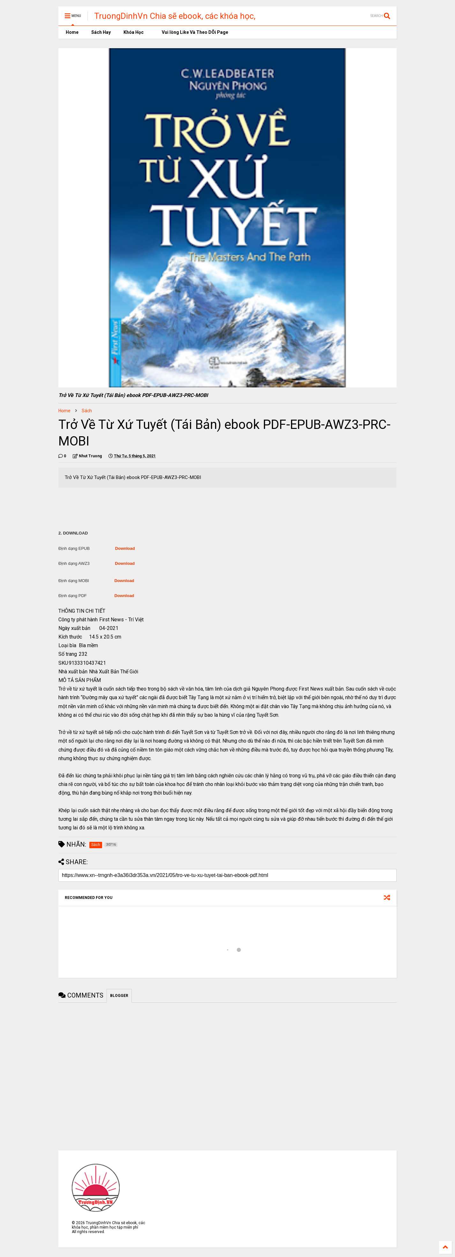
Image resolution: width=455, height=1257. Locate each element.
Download (125, 548)
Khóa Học (133, 32)
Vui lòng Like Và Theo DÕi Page (192, 32)
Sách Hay (101, 32)
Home (71, 32)
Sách (87, 410)
